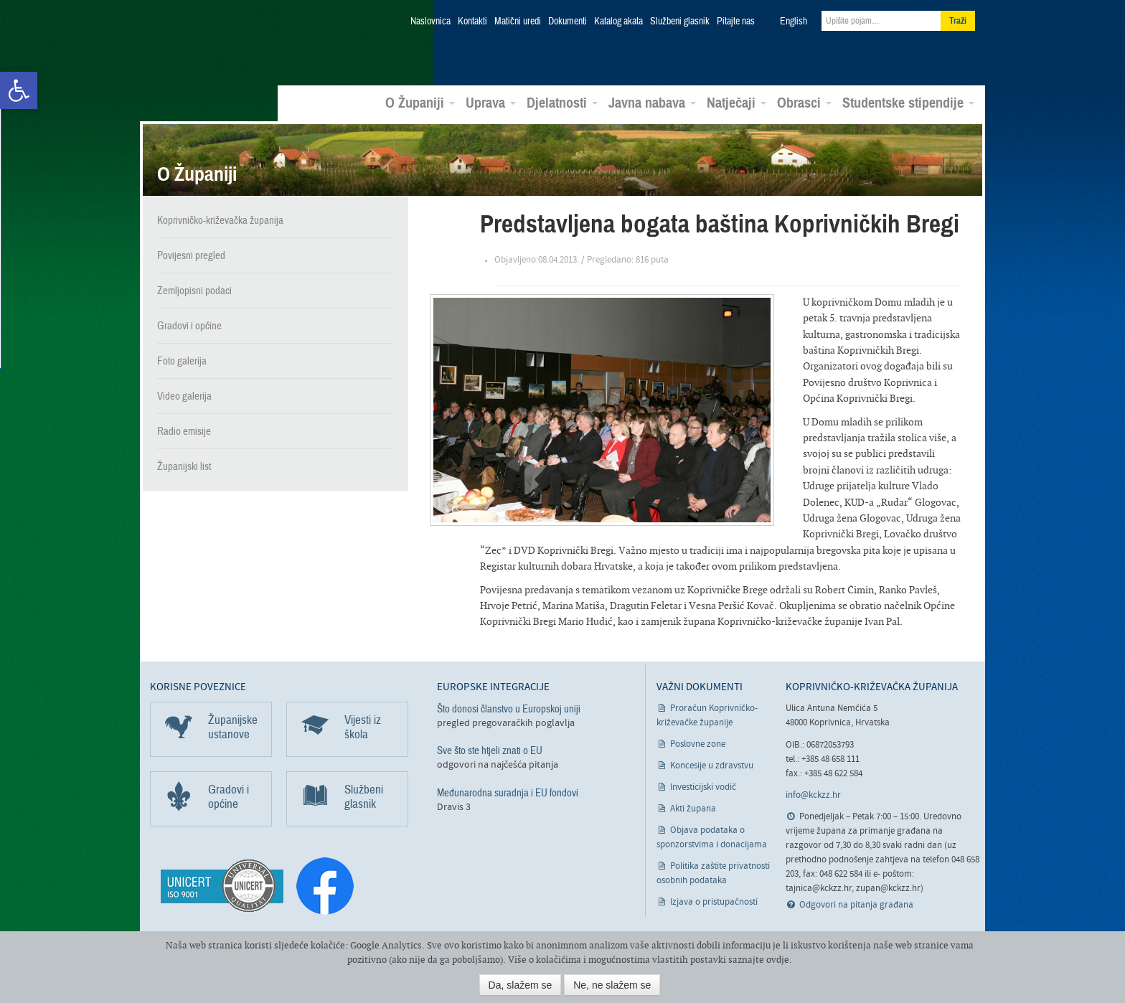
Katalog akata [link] (618, 21)
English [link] (793, 21)
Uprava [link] (491, 101)
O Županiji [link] (420, 101)
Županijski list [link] (184, 464)
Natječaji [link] (736, 101)
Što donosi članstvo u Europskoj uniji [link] (508, 707)
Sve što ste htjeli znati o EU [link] (489, 749)
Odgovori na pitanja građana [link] (856, 903)
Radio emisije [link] (184, 429)
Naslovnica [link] (430, 21)
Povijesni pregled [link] (191, 253)
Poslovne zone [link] (697, 743)
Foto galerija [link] (182, 359)
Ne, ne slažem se (612, 985)
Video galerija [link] (184, 394)
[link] (18, 90)
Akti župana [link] (693, 807)
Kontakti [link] (472, 21)
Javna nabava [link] (652, 101)
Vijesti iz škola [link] (362, 725)
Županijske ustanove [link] (233, 725)
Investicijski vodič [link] (703, 786)
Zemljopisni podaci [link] (194, 288)
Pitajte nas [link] (736, 21)
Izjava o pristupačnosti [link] (714, 900)
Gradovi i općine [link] (189, 323)
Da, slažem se (520, 985)
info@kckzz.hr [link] (813, 794)
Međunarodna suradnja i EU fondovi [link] (507, 790)
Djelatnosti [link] (562, 101)
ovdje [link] (777, 959)
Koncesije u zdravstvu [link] (711, 764)
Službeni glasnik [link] (680, 21)
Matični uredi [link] (517, 21)
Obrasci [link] (804, 101)
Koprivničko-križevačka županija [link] (220, 43)
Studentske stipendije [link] (908, 101)
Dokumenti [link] (567, 21)
